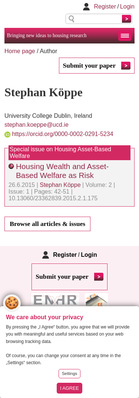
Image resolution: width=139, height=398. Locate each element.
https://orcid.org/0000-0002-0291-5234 (62, 134)
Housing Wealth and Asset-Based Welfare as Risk (62, 170)
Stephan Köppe (60, 185)
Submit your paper (89, 65)
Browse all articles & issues (47, 223)
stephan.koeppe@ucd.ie (36, 125)
